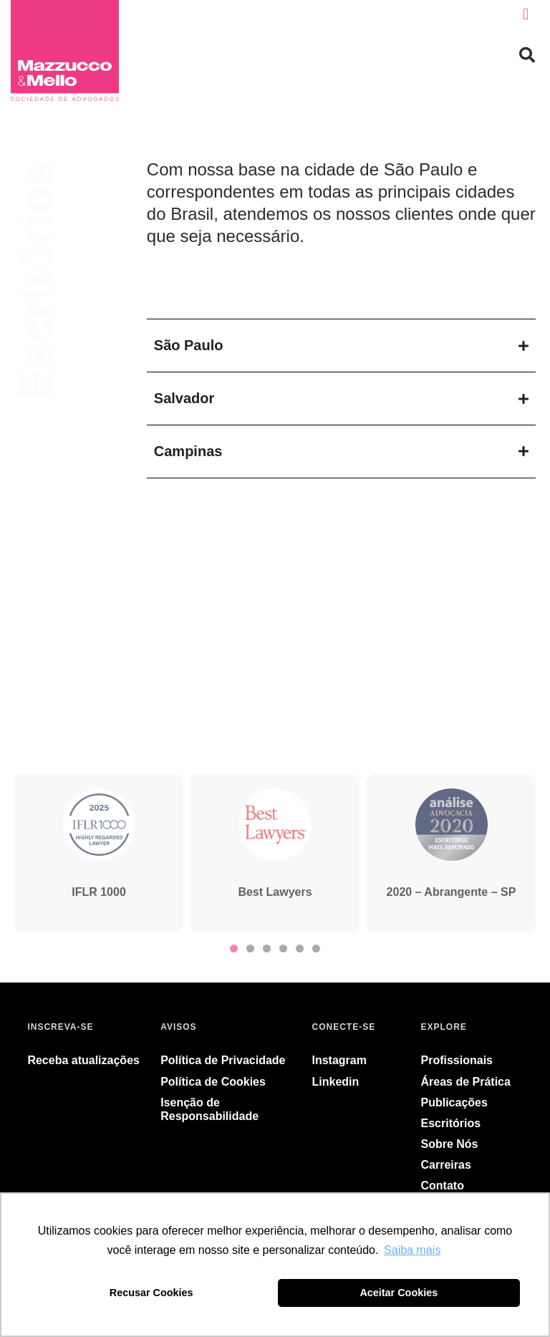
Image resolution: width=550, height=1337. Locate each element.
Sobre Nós (449, 1144)
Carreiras (446, 1165)
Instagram (339, 1060)
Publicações (454, 1102)
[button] (526, 14)
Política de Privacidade (222, 1060)
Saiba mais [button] (412, 1250)
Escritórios (451, 1123)
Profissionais (457, 1060)
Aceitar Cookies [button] (399, 1292)
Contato (442, 1185)
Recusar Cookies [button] (151, 1292)
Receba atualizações (83, 1060)
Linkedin (336, 1082)
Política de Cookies (213, 1082)
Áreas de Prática (466, 1082)
